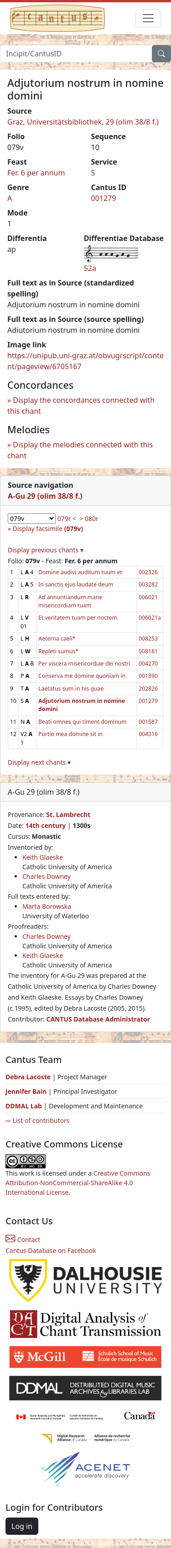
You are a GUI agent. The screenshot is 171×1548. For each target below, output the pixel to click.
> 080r (88, 518)
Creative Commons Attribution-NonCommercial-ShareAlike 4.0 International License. (77, 1183)
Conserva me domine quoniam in (81, 676)
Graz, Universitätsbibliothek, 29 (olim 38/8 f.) (83, 122)
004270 (148, 663)
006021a (150, 617)
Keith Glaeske (42, 857)
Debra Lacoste (28, 1076)
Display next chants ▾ (39, 762)
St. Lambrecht (68, 814)
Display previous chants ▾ (45, 550)
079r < (66, 518)
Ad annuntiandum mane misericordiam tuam (70, 601)
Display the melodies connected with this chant (80, 450)
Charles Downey (46, 876)
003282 (148, 584)
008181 (148, 651)
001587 (148, 722)
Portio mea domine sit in (70, 734)
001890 (148, 676)
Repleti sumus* (58, 651)
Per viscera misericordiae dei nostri (84, 663)
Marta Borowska (46, 906)
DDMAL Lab (23, 1106)
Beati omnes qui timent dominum (82, 722)
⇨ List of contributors (37, 1120)
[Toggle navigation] (148, 18)
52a (90, 268)
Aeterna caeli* (57, 638)
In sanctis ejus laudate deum (75, 584)
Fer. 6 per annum (36, 173)
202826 (148, 688)
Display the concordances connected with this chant (81, 405)
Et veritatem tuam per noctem (77, 617)
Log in (21, 1526)
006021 (148, 597)
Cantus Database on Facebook (50, 1250)
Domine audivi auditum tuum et (80, 572)
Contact (22, 1239)
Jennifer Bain (26, 1091)
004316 (148, 734)
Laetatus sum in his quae (71, 688)
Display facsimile (48, 528)
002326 (148, 572)
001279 (103, 198)
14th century (45, 825)
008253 (148, 638)
